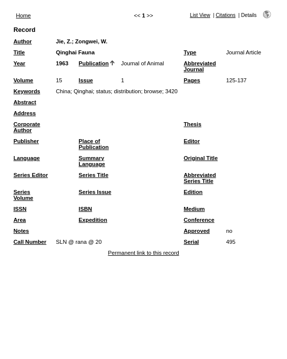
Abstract (24, 102)
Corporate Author (26, 127)
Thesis (192, 124)
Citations (226, 15)
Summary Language (92, 161)
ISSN (19, 209)
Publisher (26, 141)
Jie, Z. (64, 41)
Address (24, 113)
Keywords (26, 91)
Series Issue (95, 192)
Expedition (93, 220)
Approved (197, 231)
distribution (127, 91)
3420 (171, 91)
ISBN (85, 209)
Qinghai (83, 91)
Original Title (201, 158)
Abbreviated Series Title (200, 178)
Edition (193, 192)
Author (22, 41)
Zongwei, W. (91, 41)
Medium (194, 209)
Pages (192, 80)
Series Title (94, 175)
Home (23, 15)
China (63, 91)
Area (19, 220)
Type (190, 52)
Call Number (29, 242)
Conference (199, 220)
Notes (21, 231)
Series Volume (23, 195)
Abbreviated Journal (200, 66)
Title (19, 52)
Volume (23, 80)
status (103, 91)
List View (200, 15)
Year (19, 63)
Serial (191, 242)
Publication (94, 63)
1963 (62, 63)
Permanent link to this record (143, 253)
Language (26, 158)
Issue (86, 80)
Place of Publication (94, 144)
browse (153, 91)
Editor (192, 141)
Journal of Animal (142, 63)
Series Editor (30, 175)
